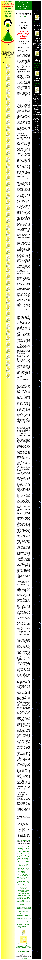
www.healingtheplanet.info (23, 840)
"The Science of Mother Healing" (37, 83)
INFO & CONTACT (23, 924)
